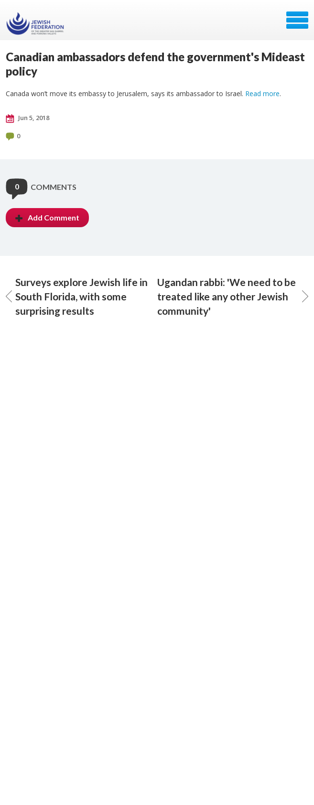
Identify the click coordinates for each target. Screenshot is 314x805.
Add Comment (47, 217)
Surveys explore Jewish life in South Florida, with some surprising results (77, 296)
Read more (262, 93)
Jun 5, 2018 (27, 118)
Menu (297, 20)
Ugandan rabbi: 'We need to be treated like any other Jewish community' (233, 296)
